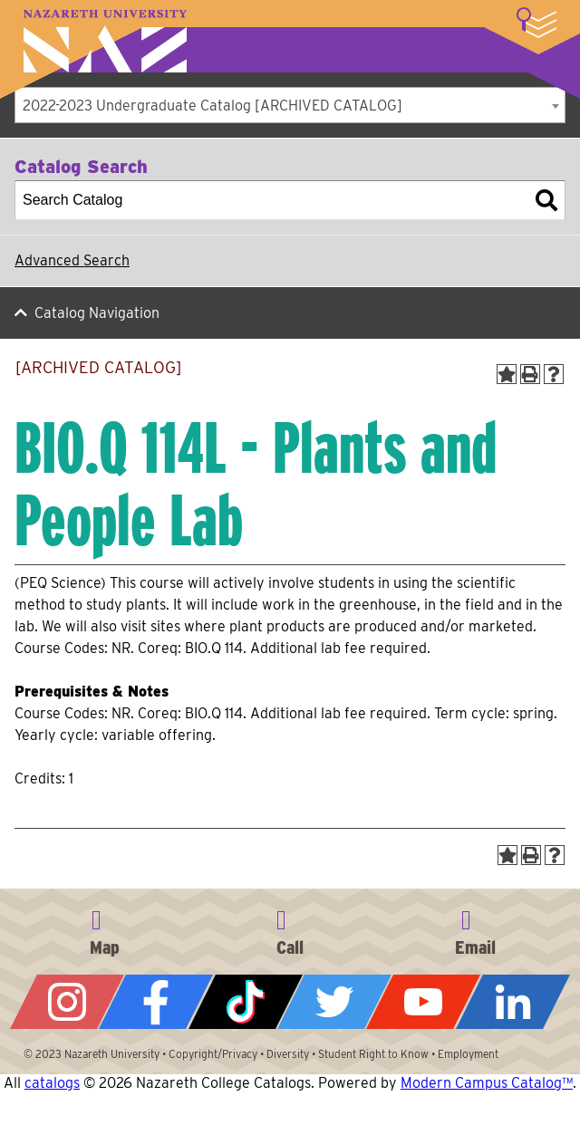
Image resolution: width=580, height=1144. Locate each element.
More (536, 22)
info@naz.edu (475, 929)
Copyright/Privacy (213, 1054)
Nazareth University (105, 41)
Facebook (156, 1002)
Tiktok (245, 1002)
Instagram (67, 1002)
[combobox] (290, 105)
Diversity (287, 1054)
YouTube (423, 1002)
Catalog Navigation (97, 313)
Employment (468, 1054)
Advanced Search (72, 260)
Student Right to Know (373, 1054)
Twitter (334, 1002)
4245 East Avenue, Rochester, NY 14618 (105, 929)
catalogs (52, 1082)
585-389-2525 (290, 929)
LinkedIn (513, 1002)
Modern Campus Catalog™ (487, 1082)
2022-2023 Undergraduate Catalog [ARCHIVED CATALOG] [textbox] (212, 105)
